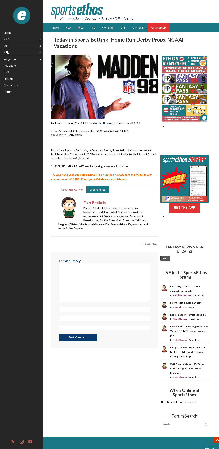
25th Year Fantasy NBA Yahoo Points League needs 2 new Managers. (187, 368)
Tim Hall (177, 307)
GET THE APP (184, 207)
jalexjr (176, 356)
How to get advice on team (185, 302)
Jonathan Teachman (182, 295)
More (165, 258)
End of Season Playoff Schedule (188, 314)
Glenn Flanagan (180, 319)
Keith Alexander (180, 340)
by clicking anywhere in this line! (90, 166)
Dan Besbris (105, 122)
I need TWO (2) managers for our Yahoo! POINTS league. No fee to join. (189, 331)
